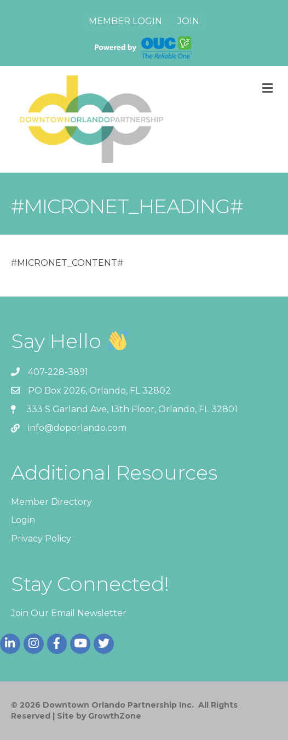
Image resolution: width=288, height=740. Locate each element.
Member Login (125, 21)
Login (23, 520)
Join (188, 21)
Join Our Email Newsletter (68, 613)
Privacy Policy (41, 538)
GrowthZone (114, 716)
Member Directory (51, 502)
